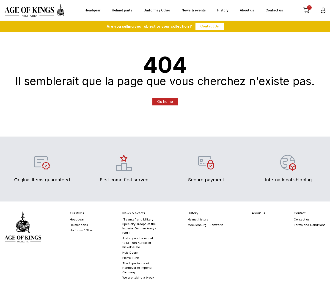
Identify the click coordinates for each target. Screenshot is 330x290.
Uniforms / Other (157, 10)
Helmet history (198, 219)
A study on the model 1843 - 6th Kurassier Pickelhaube (137, 242)
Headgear (92, 10)
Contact (299, 213)
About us (247, 10)
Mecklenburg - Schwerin (205, 225)
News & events (194, 10)
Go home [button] (165, 101)
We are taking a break (138, 277)
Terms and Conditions (309, 225)
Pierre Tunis (131, 258)
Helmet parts (122, 10)
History (222, 10)
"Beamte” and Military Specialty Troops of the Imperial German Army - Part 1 (139, 226)
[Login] (323, 10)
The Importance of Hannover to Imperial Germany (137, 267)
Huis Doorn (130, 252)
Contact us (274, 10)
